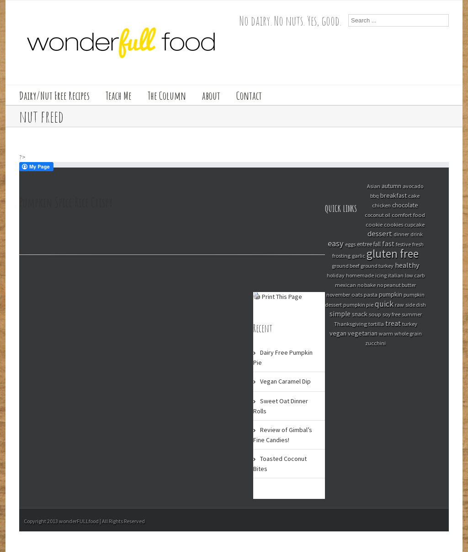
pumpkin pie (358, 304)
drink (416, 234)
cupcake (414, 224)
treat (393, 323)
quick (384, 304)
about (211, 96)
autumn (391, 186)
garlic (358, 255)
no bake (366, 284)
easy (336, 243)
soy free (391, 314)
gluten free (393, 253)
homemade (360, 275)
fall (377, 244)
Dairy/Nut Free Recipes (54, 96)
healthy (407, 265)
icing (381, 275)
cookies (393, 224)
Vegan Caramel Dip (285, 381)
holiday (336, 275)
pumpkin (390, 294)
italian (396, 275)
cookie (374, 224)
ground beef (345, 265)
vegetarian (363, 333)
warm (386, 333)
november (338, 294)
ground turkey (377, 265)
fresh (418, 244)
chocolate (405, 205)
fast (388, 243)
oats (356, 294)
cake (414, 195)
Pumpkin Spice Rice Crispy (65, 203)
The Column (167, 96)
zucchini (375, 343)
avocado (413, 186)
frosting (341, 255)
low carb (415, 275)
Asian (373, 186)
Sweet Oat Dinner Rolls (280, 406)
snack (359, 314)
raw (399, 304)
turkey (409, 323)
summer (412, 314)
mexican (345, 284)
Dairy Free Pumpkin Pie (283, 357)
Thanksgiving (350, 323)
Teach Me (119, 96)
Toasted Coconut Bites (280, 464)
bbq (374, 195)
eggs (350, 244)
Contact (249, 96)
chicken (381, 205)
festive (403, 244)
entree (364, 244)
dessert (379, 233)
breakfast (393, 195)
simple (340, 313)
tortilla (376, 323)
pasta (371, 294)
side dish (415, 304)
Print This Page (282, 296)
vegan (338, 333)
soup (375, 314)
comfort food (408, 214)
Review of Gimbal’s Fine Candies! (282, 435)
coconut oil (377, 214)
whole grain (408, 333)
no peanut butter (396, 284)
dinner (401, 234)
